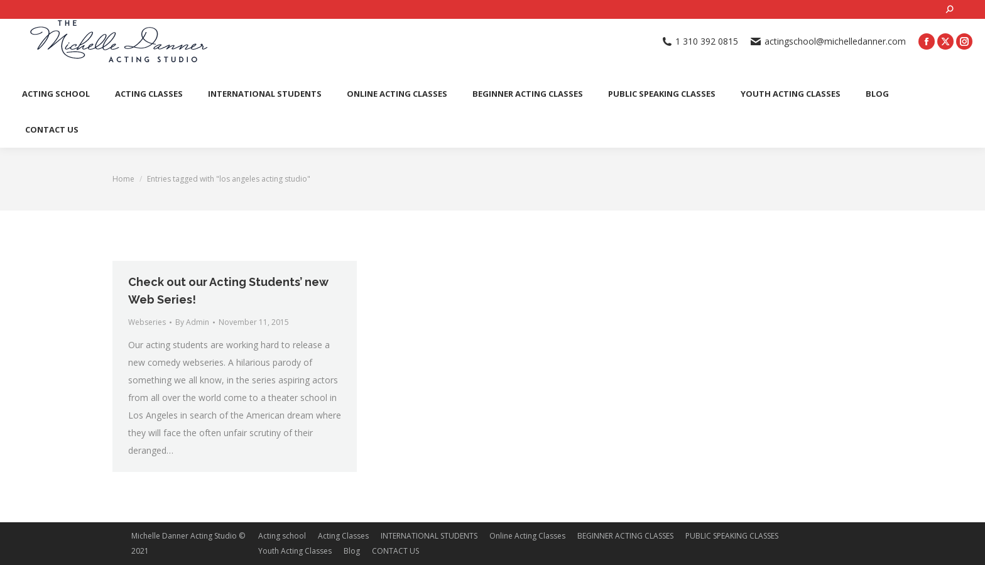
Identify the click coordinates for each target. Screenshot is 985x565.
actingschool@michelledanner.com (828, 41)
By (192, 322)
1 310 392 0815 (700, 41)
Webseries (147, 322)
